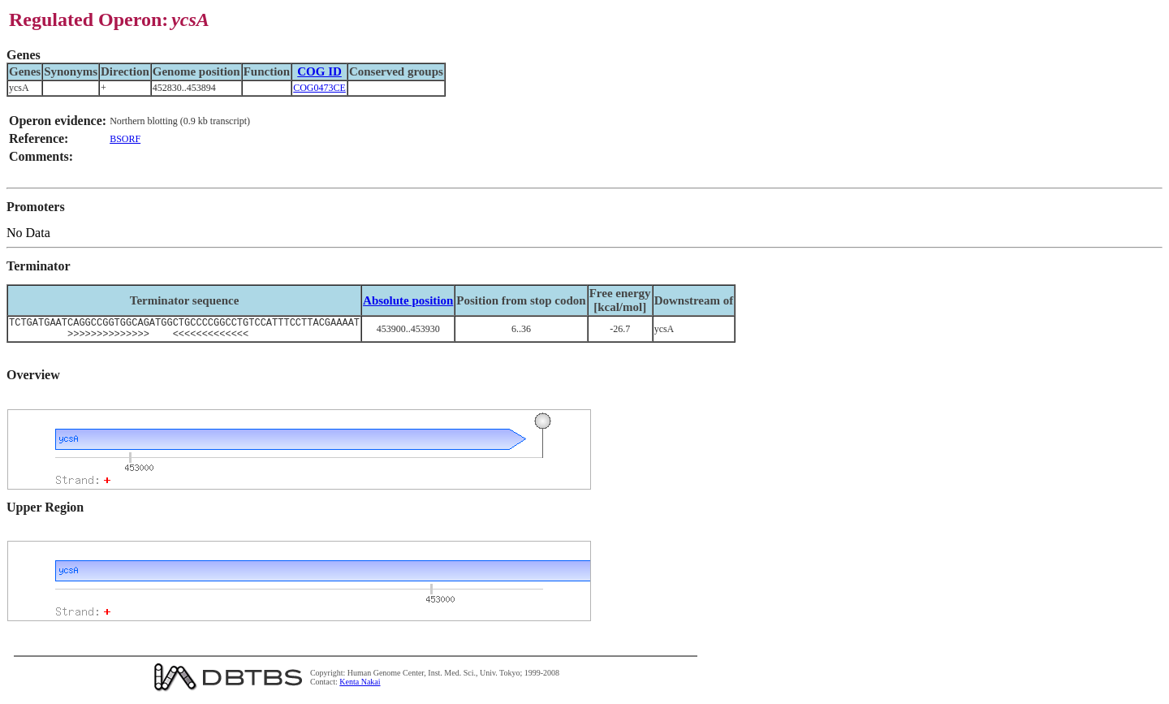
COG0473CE (319, 87)
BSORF (125, 139)
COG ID (319, 71)
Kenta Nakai (359, 686)
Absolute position (408, 300)
